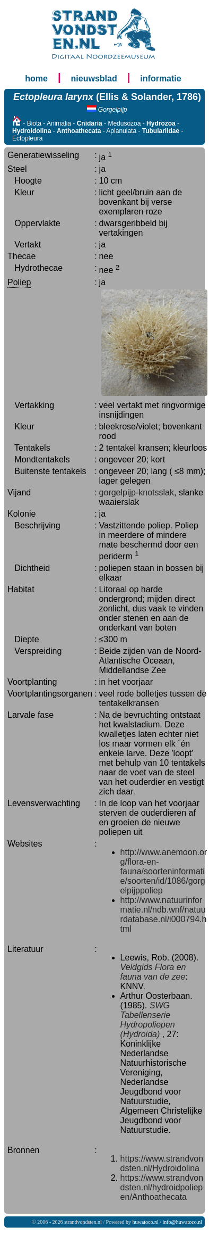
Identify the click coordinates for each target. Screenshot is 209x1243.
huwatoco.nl (146, 1222)
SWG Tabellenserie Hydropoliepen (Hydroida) (147, 1020)
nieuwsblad (94, 78)
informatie (160, 78)
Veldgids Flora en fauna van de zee (153, 972)
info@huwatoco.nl (182, 1222)
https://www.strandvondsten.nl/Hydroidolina (162, 1163)
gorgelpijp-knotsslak (136, 492)
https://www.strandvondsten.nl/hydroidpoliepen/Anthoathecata (162, 1187)
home (36, 78)
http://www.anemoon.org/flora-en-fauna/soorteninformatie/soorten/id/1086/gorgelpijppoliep (163, 871)
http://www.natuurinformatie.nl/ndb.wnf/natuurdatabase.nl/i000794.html (163, 914)
